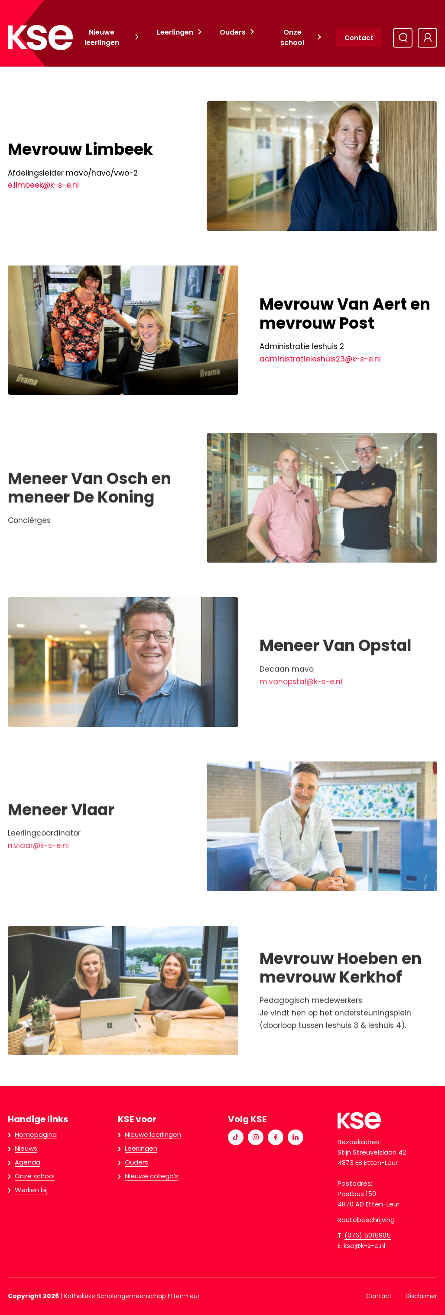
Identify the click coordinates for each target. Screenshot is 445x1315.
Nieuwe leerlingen (101, 37)
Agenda (27, 1162)
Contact (359, 37)
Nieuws (26, 1148)
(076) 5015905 (367, 1235)
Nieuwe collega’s (152, 1176)
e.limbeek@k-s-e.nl (43, 185)
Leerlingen (175, 32)
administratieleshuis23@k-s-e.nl (320, 359)
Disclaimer (421, 1296)
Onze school (292, 37)
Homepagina (36, 1134)
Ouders (233, 32)
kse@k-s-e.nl (364, 1245)
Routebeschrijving (366, 1219)
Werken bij (31, 1189)
